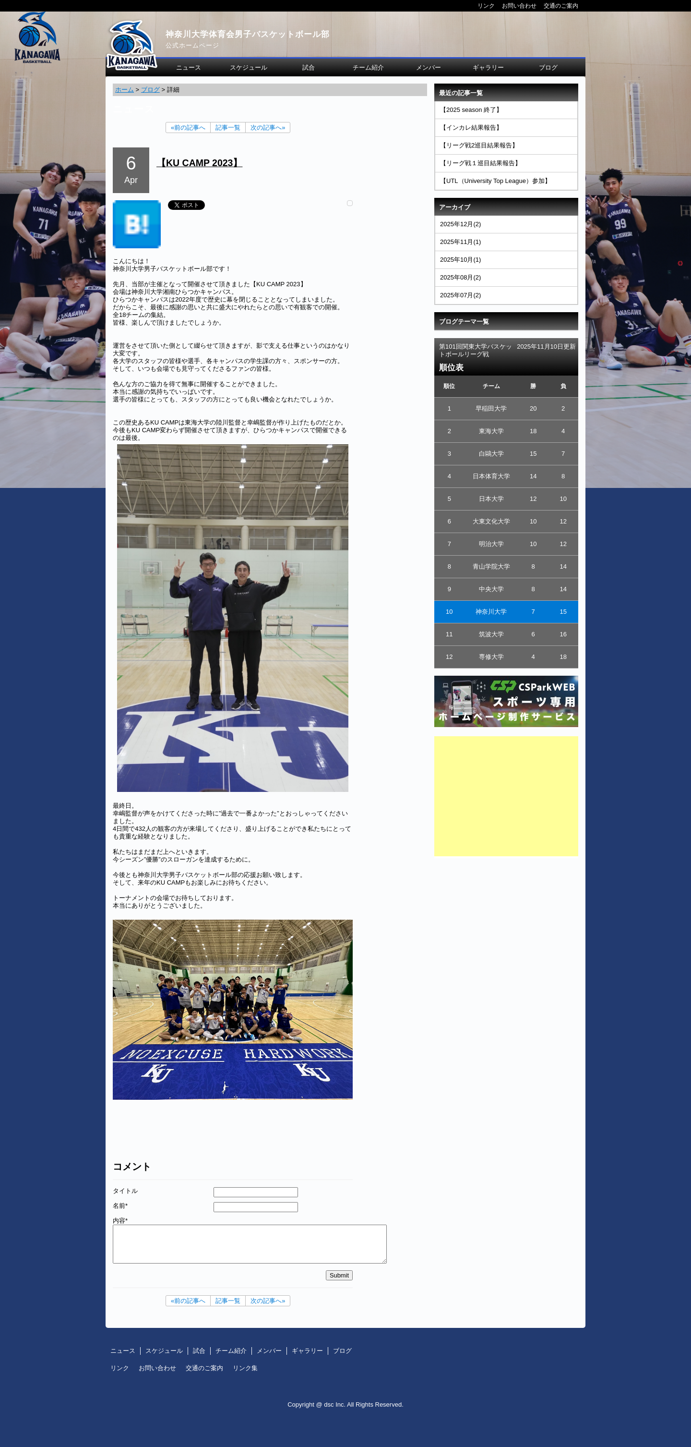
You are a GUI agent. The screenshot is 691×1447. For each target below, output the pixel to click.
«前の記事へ (188, 127)
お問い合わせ (519, 5)
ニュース (188, 67)
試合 (308, 67)
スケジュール (248, 67)
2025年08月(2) (460, 277)
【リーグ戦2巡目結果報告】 (479, 145)
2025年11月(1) (460, 241)
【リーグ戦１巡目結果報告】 (480, 163)
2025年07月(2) (460, 295)
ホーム (124, 89)
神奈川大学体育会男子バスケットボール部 (248, 34)
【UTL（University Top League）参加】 (495, 180)
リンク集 (245, 1368)
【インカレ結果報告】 (471, 127)
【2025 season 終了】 (471, 109)
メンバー (428, 67)
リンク (486, 5)
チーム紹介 (368, 67)
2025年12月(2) (460, 224)
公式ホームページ (192, 45)
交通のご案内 (561, 5)
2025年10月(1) (460, 259)
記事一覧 (227, 127)
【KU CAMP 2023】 (199, 163)
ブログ (548, 67)
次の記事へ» (267, 127)
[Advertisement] (506, 796)
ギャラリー (488, 67)
